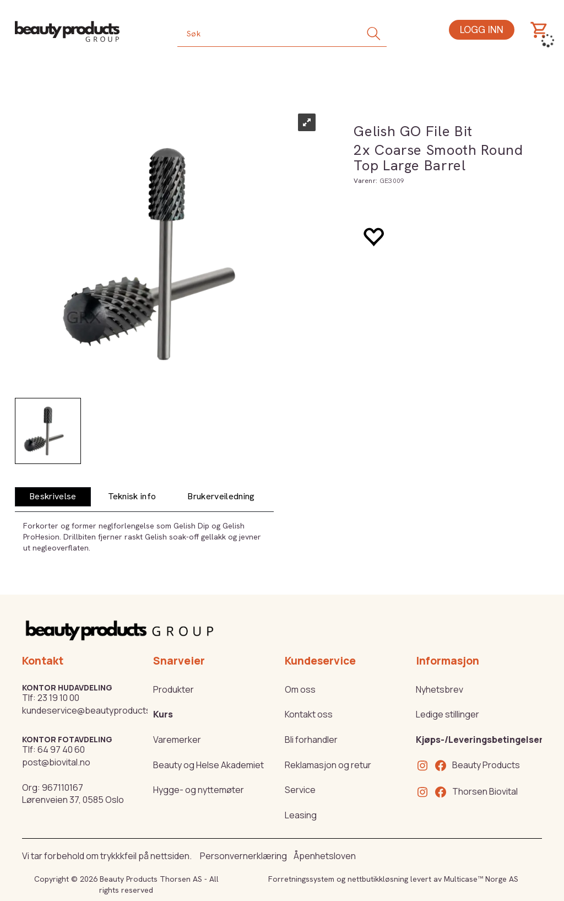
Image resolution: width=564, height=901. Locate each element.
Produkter (173, 689)
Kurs (163, 714)
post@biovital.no (56, 762)
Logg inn (481, 29)
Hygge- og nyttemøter (198, 790)
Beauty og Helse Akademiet (208, 765)
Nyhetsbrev (439, 689)
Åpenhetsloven (325, 856)
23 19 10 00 (58, 698)
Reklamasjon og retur (328, 765)
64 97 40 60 (61, 749)
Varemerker (177, 739)
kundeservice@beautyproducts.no (93, 710)
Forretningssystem (301, 879)
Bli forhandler (311, 739)
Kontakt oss (309, 714)
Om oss (300, 689)
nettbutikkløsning (378, 879)
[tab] (53, 496)
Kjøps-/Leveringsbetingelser (479, 739)
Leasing (301, 815)
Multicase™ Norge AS (481, 879)
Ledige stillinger (447, 714)
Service (300, 790)
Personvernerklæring (243, 856)
